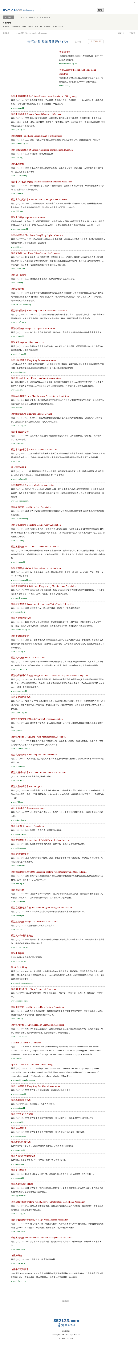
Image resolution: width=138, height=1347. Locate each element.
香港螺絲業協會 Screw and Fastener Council (31, 414)
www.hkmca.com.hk (19, 669)
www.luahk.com (17, 1164)
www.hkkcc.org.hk (18, 1263)
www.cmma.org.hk (18, 961)
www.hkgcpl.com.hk (19, 479)
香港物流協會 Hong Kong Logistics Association (33, 328)
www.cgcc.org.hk (18, 130)
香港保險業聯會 (18, 1170)
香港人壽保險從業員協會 (23, 1156)
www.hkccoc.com (18, 269)
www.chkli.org (16, 247)
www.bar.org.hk (17, 1122)
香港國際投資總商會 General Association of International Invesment (42, 150)
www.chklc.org (17, 211)
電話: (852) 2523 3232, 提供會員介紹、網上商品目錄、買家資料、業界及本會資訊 (45, 608)
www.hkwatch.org (18, 612)
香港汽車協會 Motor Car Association (28, 657)
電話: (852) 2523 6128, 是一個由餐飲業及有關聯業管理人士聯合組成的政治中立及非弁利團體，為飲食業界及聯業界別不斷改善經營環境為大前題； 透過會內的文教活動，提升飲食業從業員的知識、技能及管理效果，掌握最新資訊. (57, 644)
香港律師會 (64, 52)
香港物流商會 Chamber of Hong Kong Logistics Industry (37, 235)
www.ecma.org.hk (18, 1249)
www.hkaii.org (16, 158)
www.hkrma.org (17, 461)
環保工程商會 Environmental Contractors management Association (41, 1237)
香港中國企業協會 (20, 431)
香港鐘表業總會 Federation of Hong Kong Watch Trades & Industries (42, 604)
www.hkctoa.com (18, 780)
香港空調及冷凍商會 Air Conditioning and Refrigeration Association (42, 907)
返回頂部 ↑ (66, 1301)
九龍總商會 (16, 1255)
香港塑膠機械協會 (20, 854)
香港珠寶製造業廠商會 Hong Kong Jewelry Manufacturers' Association (43, 586)
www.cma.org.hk (17, 108)
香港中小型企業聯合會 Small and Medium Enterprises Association (41, 182)
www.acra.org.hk (17, 915)
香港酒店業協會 (18, 1128)
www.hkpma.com (18, 866)
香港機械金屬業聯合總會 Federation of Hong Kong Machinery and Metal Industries (49, 872)
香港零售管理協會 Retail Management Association (34, 449)
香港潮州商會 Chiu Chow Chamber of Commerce (33, 989)
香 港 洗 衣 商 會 (19, 967)
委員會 (30, 27)
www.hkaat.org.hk (18, 1108)
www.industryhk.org (19, 176)
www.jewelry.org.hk (19, 598)
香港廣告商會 (17, 890)
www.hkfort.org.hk (18, 651)
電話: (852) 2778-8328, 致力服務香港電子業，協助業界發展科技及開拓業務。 (43, 279)
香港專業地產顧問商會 (22, 1184)
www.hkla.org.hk (17, 336)
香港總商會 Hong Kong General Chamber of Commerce (36, 136)
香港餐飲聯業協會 (20, 636)
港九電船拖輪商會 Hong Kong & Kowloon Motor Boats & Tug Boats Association (48, 1202)
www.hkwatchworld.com (20, 748)
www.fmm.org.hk (18, 884)
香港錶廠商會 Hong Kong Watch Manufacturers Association (38, 737)
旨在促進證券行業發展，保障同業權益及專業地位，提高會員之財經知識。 (43, 1146)
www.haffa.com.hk (18, 848)
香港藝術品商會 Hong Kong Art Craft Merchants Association (39, 310)
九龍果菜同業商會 (20, 1269)
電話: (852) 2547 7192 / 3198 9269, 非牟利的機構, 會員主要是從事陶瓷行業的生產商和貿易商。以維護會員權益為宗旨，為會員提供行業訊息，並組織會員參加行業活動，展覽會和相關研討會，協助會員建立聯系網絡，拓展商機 (57, 493)
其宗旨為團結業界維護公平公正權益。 (27, 957)
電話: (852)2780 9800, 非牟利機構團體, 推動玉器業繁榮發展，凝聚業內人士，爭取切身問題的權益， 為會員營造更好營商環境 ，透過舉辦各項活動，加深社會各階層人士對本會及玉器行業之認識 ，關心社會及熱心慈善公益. (58, 554)
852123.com (76, 1335)
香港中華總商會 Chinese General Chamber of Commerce (37, 114)
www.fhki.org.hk (65, 86)
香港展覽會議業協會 (21, 618)
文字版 (78, 42)
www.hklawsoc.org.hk (68, 64)
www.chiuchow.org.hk (19, 1001)
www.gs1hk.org (17, 802)
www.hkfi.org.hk (17, 1178)
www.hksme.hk (17, 193)
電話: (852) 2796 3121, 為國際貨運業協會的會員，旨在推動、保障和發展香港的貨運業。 (48, 844)
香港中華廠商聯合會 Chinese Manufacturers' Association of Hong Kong (44, 96)
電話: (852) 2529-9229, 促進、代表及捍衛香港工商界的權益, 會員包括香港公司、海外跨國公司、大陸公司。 (56, 140)
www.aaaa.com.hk (18, 901)
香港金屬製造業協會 (21, 697)
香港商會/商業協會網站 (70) (47, 41)
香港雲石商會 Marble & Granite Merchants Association (36, 568)
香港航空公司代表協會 (22, 1114)
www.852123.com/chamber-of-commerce (32, 33)
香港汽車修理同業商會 (22, 935)
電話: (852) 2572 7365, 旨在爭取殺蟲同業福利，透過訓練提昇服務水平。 (41, 1090)
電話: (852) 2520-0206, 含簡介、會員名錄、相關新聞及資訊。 (37, 830)
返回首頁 (6, 33)
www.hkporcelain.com (20, 501)
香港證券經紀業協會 (21, 1142)
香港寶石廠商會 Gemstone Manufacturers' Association (36, 525)
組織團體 (32, 17)
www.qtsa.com (16, 731)
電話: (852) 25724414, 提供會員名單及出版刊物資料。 (33, 926)
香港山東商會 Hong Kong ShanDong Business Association (37, 1007)
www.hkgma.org (17, 540)
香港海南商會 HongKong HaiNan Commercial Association (37, 1025)
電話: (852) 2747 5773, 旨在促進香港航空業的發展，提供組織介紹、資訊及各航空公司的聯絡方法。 (53, 1118)
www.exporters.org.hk (19, 229)
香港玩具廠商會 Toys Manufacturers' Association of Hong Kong (40, 396)
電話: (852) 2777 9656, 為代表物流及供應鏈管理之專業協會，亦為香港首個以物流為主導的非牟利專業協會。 (57, 332)
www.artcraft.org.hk (19, 322)
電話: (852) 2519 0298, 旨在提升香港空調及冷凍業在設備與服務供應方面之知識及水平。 (48, 912)
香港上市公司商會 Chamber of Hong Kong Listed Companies (39, 199)
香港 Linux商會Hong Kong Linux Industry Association (36, 378)
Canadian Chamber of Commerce (26, 1042)
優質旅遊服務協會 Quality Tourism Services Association (37, 719)
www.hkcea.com (17, 443)
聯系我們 (66, 1331)
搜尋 (100, 10)
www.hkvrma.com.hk (19, 947)
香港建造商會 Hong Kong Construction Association (34, 921)
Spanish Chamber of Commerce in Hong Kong (31, 1064)
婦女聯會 (6, 27)
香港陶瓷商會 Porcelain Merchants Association (32, 485)
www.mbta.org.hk (18, 1214)
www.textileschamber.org (21, 304)
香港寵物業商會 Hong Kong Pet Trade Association (34, 754)
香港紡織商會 (17, 289)
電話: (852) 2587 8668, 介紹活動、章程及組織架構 (32, 154)
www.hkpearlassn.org (19, 519)
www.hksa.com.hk (18, 1150)
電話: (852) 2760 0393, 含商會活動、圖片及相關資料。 (34, 1259)
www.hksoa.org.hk (18, 834)
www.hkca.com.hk (18, 929)
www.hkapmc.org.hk (19, 691)
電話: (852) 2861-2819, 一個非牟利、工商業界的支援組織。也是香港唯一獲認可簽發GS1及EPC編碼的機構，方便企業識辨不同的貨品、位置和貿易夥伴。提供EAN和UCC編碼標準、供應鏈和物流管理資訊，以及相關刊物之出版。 (57, 794)
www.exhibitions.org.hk (20, 630)
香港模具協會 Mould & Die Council (27, 342)
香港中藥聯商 (17, 953)
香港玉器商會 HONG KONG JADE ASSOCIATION (35, 546)
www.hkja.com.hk (18, 562)
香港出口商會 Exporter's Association (28, 217)
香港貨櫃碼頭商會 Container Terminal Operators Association (39, 772)
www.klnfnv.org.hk (18, 1281)
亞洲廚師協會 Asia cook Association (28, 808)
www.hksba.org (17, 1019)
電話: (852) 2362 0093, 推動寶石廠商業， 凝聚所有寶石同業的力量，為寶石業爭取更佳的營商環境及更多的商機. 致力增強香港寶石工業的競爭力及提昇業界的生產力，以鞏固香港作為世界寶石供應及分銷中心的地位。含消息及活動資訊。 (58, 533)
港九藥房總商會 (18, 467)
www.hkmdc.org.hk (18, 354)
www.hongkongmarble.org (21, 580)
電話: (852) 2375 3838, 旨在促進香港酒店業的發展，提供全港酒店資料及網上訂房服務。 (48, 1132)
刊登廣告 (132, 33)
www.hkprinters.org (18, 372)
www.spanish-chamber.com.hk (23, 1080)
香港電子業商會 (18, 275)
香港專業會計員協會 (21, 1100)
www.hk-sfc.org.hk (18, 426)
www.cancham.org (18, 1058)
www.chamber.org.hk (19, 144)
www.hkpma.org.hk (18, 1094)
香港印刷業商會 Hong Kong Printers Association (33, 360)
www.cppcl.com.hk (18, 1196)
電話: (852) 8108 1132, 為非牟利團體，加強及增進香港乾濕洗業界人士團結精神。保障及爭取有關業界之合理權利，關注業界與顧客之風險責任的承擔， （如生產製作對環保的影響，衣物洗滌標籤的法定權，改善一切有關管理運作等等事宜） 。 (57, 975)
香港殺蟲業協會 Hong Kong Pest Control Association (35, 1086)
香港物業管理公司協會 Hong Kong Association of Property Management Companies (49, 675)
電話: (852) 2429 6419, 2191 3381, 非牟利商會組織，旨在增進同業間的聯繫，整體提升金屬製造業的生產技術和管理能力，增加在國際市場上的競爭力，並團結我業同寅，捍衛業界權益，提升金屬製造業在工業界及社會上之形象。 (58, 705)
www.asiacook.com (18, 820)
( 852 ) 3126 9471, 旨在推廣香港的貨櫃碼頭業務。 (32, 776)
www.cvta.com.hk (18, 1231)
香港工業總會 (17, 164)
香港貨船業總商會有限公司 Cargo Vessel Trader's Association (39, 1220)
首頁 (22, 17)
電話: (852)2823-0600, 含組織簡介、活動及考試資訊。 (33, 1104)
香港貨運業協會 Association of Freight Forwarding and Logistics (40, 840)
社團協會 (38, 27)
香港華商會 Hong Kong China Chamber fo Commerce (35, 253)
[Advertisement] (27, 69)
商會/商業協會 (45, 17)
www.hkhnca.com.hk (19, 1037)
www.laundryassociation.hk (21, 983)
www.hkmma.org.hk (19, 713)
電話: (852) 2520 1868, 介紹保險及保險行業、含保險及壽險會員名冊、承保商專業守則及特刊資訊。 (53, 1174)
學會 (24, 27)
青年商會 (47, 27)
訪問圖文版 (96, 41)
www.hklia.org (16, 390)
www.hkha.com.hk (18, 1136)
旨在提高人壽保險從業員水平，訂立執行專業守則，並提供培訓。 (39, 1160)
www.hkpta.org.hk (18, 766)
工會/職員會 (16, 27)
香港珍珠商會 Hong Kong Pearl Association (31, 507)
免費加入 (121, 33)
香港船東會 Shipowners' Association (27, 826)
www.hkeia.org (17, 283)
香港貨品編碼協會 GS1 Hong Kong (27, 786)
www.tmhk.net (16, 408)
